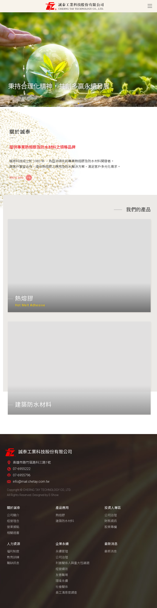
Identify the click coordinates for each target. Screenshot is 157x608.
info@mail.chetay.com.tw (31, 481)
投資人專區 (112, 508)
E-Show (54, 495)
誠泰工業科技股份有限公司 (74, 6)
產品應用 (62, 508)
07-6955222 (21, 469)
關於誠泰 (13, 508)
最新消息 (111, 544)
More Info (16, 177)
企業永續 (62, 544)
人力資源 (13, 544)
